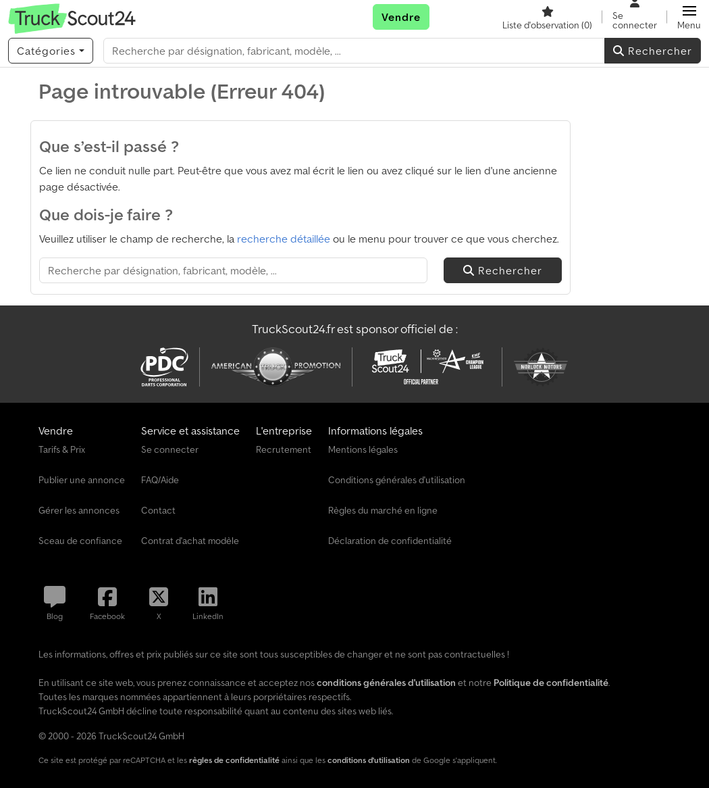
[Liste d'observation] (547, 17)
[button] (689, 17)
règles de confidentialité (234, 760)
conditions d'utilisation (368, 760)
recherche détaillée (283, 238)
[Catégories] (50, 51)
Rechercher (652, 50)
